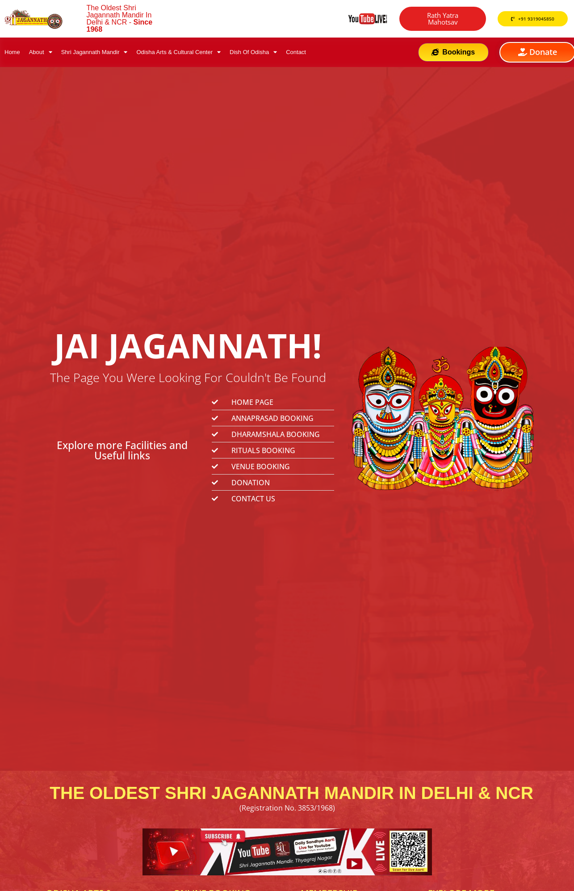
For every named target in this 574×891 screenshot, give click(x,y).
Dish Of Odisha (253, 52)
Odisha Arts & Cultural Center (178, 52)
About (40, 52)
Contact (296, 52)
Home (12, 52)
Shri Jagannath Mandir (94, 52)
